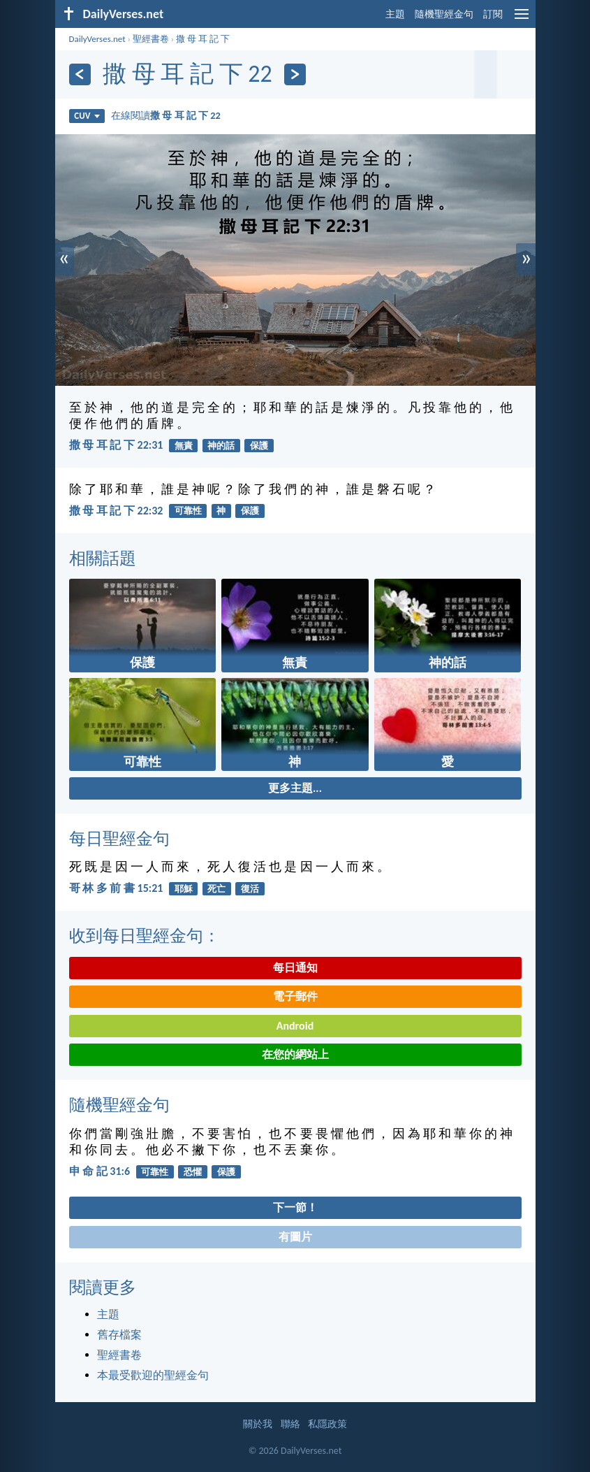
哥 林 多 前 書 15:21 (116, 888)
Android (295, 1025)
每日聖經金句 (119, 838)
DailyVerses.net (97, 39)
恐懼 (193, 1172)
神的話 (221, 445)
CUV (86, 115)
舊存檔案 (119, 1334)
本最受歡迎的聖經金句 (153, 1375)
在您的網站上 (295, 1054)
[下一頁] (295, 74)
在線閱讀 (166, 115)
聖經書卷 (151, 39)
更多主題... (295, 788)
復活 (250, 888)
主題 (395, 14)
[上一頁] (80, 74)
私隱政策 (327, 1424)
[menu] (522, 19)
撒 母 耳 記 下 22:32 (116, 510)
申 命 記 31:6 (100, 1171)
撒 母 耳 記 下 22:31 (116, 445)
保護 (259, 445)
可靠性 (188, 510)
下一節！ (295, 1207)
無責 (184, 445)
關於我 (257, 1424)
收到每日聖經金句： (144, 935)
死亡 (216, 888)
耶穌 (184, 888)
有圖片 (295, 1236)
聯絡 (290, 1424)
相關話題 (102, 558)
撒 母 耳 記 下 (203, 39)
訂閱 (493, 14)
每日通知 (295, 967)
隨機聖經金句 (444, 14)
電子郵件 (295, 996)
